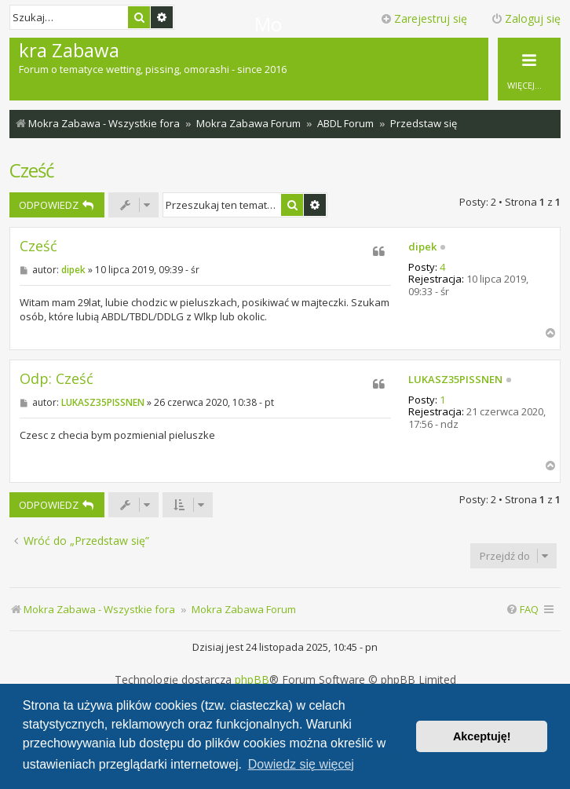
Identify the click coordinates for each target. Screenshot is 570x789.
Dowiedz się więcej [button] (301, 764)
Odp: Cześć (56, 379)
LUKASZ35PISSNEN (455, 380)
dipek (422, 247)
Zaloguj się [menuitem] (526, 18)
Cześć (31, 170)
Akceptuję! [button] (482, 736)
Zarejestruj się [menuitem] (423, 18)
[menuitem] (522, 609)
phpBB (252, 680)
